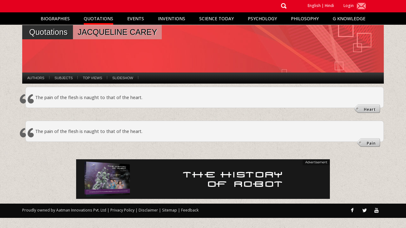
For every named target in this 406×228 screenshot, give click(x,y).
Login (349, 5)
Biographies (55, 19)
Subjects (64, 78)
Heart (370, 109)
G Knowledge (349, 19)
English (314, 5)
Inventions (171, 19)
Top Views (92, 78)
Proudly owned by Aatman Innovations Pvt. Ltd (64, 210)
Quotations (98, 19)
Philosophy (305, 19)
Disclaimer (148, 210)
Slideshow (122, 78)
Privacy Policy (122, 210)
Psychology (262, 19)
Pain (371, 143)
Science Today (216, 19)
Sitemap (170, 210)
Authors (35, 78)
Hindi (329, 5)
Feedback (190, 210)
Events (135, 19)
